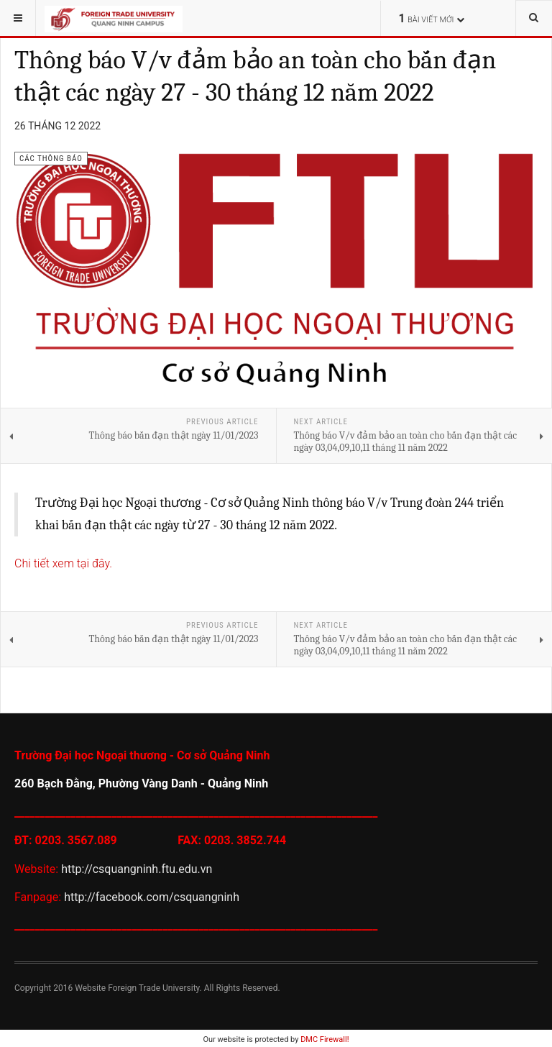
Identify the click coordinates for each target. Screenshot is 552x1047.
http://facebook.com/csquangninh (150, 897)
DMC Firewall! (324, 1039)
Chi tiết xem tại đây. (63, 563)
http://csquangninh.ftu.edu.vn (138, 869)
